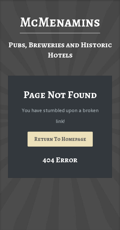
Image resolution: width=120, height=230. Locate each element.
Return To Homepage (60, 139)
